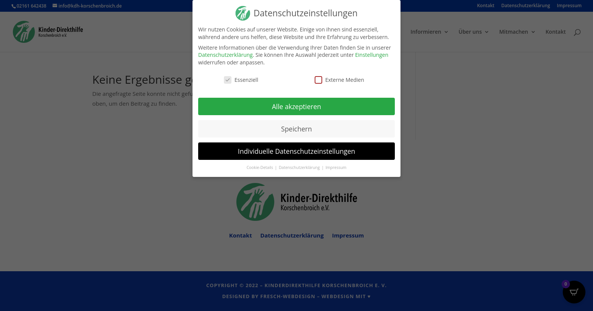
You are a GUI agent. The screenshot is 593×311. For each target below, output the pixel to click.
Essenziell (241, 79)
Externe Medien (339, 79)
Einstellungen (371, 54)
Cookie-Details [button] (260, 167)
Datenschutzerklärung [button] (300, 167)
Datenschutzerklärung (225, 54)
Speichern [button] (296, 128)
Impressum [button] (336, 167)
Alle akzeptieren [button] (296, 106)
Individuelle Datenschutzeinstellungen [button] (296, 150)
